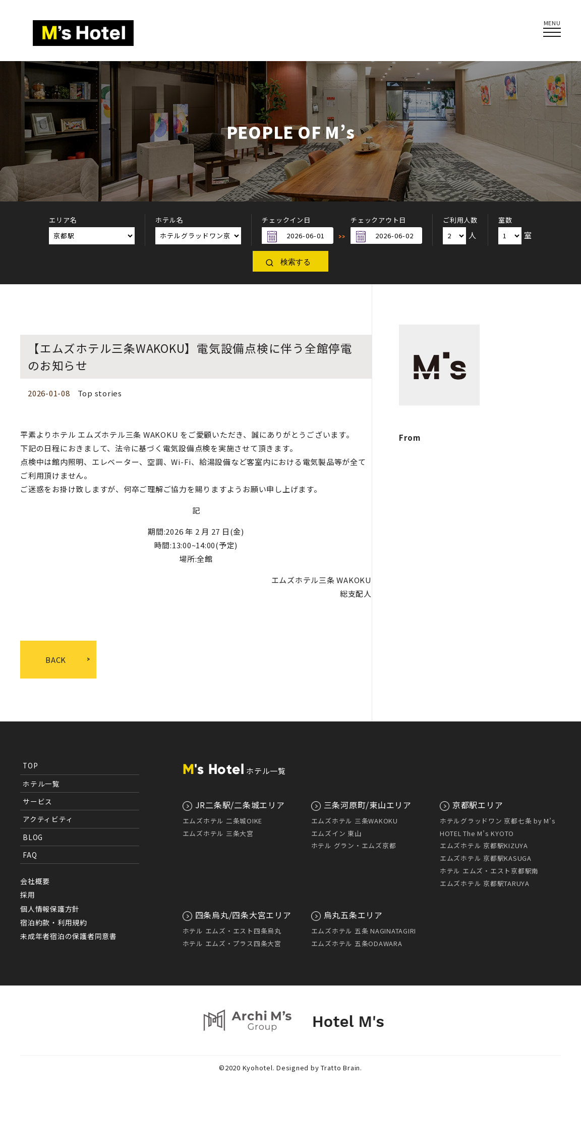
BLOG (33, 837)
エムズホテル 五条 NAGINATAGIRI (364, 931)
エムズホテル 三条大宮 (218, 833)
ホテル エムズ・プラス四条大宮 (232, 943)
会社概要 (35, 881)
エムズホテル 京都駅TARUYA (485, 883)
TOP (30, 765)
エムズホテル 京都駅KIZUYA (484, 845)
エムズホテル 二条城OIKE (223, 820)
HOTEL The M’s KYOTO (477, 833)
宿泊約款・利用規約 (53, 922)
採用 (27, 895)
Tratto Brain (340, 1129)
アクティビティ (48, 819)
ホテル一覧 (41, 784)
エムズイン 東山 (336, 833)
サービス (37, 801)
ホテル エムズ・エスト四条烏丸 (232, 931)
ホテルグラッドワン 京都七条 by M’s (498, 820)
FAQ (30, 855)
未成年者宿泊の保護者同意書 (68, 936)
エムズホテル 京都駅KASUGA (486, 858)
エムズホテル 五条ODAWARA (356, 943)
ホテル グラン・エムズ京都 (353, 845)
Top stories (100, 393)
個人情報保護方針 (50, 909)
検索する (295, 261)
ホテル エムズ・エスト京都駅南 (489, 870)
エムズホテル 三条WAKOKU (354, 820)
